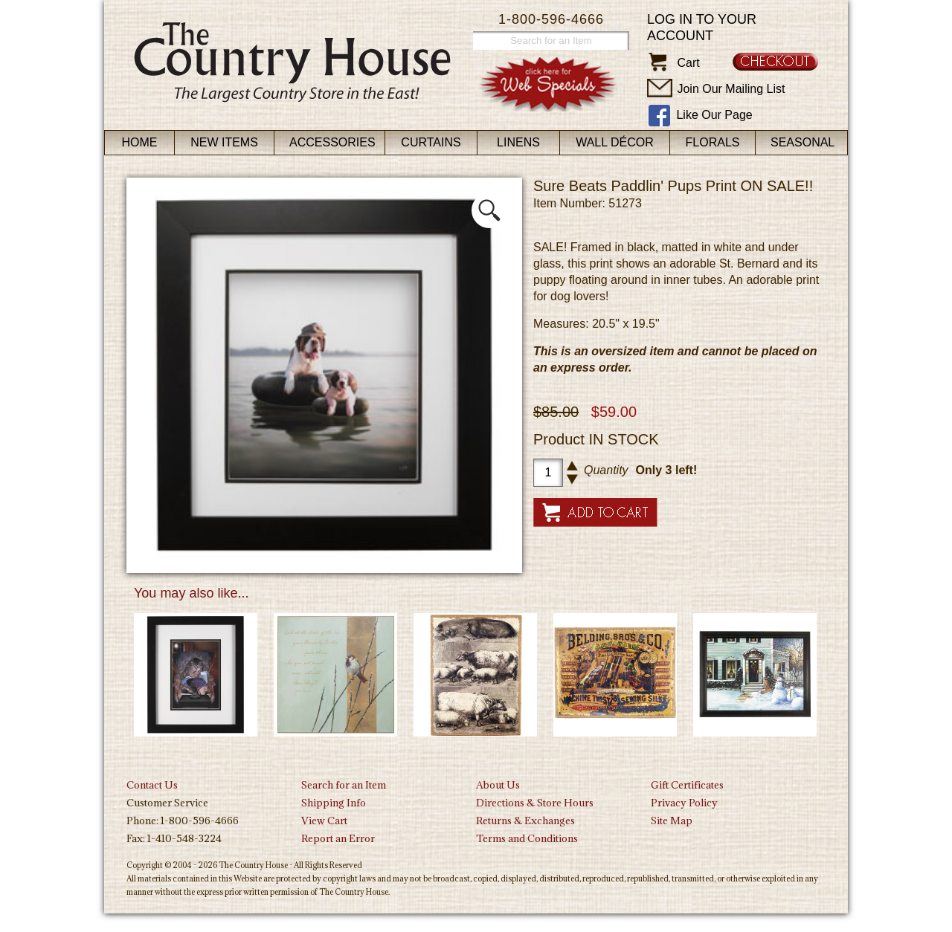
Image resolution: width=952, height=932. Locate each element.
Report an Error (338, 838)
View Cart (324, 820)
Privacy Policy (684, 802)
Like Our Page (714, 115)
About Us (498, 785)
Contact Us (152, 785)
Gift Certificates (687, 785)
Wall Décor (615, 142)
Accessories (332, 142)
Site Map (671, 820)
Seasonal (802, 142)
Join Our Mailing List (731, 88)
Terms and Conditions (527, 838)
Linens (518, 142)
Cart (688, 62)
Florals (713, 142)
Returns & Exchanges (525, 820)
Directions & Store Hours (535, 802)
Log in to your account (701, 27)
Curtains (430, 142)
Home (140, 142)
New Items (224, 142)
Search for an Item (343, 785)
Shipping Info (333, 802)
